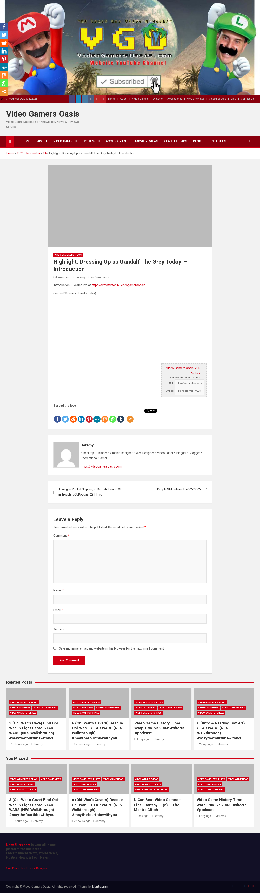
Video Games (140, 98)
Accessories (174, 98)
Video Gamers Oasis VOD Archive (183, 370)
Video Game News (20, 707)
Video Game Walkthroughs (151, 789)
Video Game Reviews (45, 707)
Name (58, 590)
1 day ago (141, 739)
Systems (158, 98)
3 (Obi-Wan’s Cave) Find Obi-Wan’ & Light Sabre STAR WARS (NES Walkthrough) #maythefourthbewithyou (34, 730)
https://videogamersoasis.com (101, 466)
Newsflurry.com (18, 845)
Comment (61, 536)
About (123, 98)
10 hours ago (18, 744)
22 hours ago (81, 744)
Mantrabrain (100, 886)
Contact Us (247, 98)
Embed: (170, 391)
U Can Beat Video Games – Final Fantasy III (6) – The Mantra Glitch (158, 804)
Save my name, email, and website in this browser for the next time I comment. (111, 648)
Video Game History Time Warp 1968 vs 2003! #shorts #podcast (159, 728)
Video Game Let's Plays (68, 255)
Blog (233, 98)
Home (111, 98)
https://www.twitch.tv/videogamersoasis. (119, 285)
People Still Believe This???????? (179, 489)
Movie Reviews (195, 98)
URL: (171, 383)
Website (58, 629)
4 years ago (61, 277)
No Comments (100, 277)
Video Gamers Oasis (42, 114)
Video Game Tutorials (23, 713)
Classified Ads (217, 98)
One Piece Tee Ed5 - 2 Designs (26, 868)
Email (58, 610)
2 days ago (205, 744)
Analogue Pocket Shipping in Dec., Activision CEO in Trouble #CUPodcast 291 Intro (91, 491)
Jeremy (79, 277)
